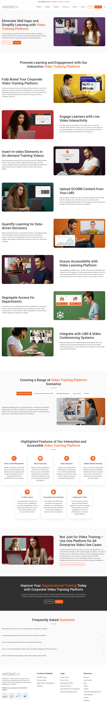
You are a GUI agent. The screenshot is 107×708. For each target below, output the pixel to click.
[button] (104, 7)
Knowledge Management (63, 393)
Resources (65, 7)
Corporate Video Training (24, 393)
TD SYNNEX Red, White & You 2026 (59, 1)
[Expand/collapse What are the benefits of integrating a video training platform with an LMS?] (103, 656)
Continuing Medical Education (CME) (43, 393)
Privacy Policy (64, 677)
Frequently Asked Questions (92, 692)
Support (86, 689)
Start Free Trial (7, 42)
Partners (74, 7)
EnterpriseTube (41, 680)
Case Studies (88, 680)
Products (38, 7)
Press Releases (88, 694)
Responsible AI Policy (66, 683)
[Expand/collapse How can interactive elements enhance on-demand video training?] (103, 642)
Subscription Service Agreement (70, 689)
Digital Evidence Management (46, 683)
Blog (85, 683)
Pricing (83, 7)
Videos (86, 686)
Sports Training (77, 393)
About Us (86, 677)
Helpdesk (86, 700)
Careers (86, 697)
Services (47, 7)
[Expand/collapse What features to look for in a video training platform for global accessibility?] (103, 629)
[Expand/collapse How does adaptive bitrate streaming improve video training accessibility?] (103, 635)
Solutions (56, 7)
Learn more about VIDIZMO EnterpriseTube (72, 564)
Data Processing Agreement (68, 692)
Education (86, 393)
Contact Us (98, 7)
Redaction (40, 686)
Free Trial (90, 7)
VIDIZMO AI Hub (42, 677)
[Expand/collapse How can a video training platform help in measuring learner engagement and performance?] (103, 649)
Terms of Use (64, 680)
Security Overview (65, 686)
